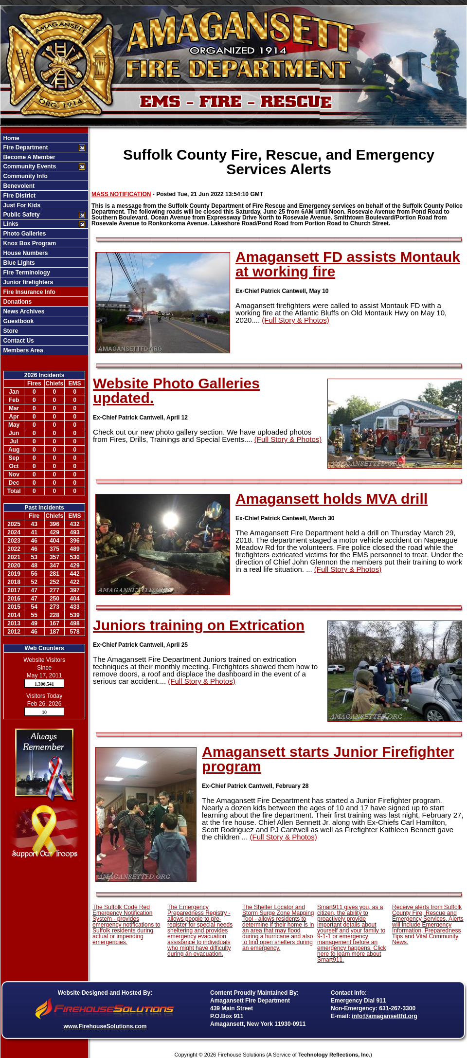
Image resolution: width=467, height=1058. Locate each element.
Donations (16, 301)
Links (9, 223)
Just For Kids (20, 205)
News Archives (22, 311)
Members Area (22, 350)
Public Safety (20, 214)
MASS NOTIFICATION (121, 194)
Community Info (24, 176)
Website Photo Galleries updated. (176, 390)
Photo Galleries (23, 233)
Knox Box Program (28, 243)
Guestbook (17, 321)
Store (9, 331)
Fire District (18, 195)
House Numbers (24, 253)
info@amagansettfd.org (384, 1016)
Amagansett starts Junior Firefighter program (328, 759)
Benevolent (18, 185)
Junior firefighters (27, 282)
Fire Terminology (25, 272)
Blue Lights (18, 262)
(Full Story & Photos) (295, 320)
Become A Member (28, 157)
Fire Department (24, 147)
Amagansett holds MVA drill (331, 499)
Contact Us (17, 340)
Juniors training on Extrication (199, 625)
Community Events (28, 166)
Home (10, 138)
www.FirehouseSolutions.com (105, 1026)
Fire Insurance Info (28, 292)
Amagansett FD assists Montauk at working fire (347, 264)
